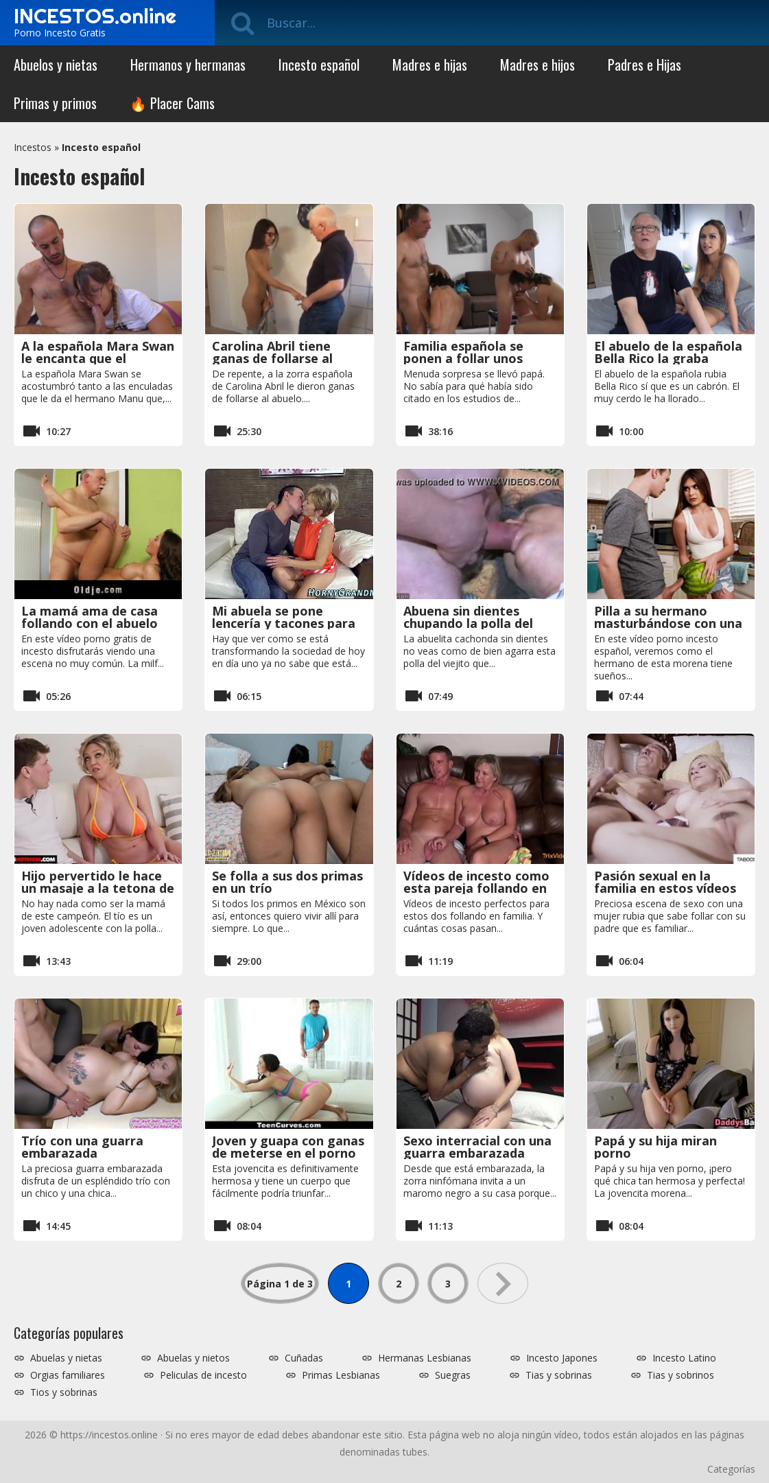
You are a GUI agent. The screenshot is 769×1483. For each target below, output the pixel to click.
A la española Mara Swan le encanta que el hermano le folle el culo (97, 358)
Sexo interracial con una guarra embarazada (477, 1146)
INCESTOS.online (95, 15)
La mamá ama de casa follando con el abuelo (89, 617)
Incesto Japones (562, 1358)
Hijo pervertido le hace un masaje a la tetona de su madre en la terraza (97, 888)
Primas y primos (55, 103)
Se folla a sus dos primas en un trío (287, 881)
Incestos (32, 147)
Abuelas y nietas (66, 1358)
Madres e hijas (429, 64)
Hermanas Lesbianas (424, 1358)
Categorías (731, 1468)
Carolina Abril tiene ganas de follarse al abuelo (272, 358)
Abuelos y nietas (55, 64)
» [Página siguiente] (502, 1283)
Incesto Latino (684, 1358)
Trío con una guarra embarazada (82, 1146)
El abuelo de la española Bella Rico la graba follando (668, 358)
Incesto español (319, 64)
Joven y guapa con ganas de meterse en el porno (288, 1146)
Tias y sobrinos (680, 1375)
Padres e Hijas (644, 64)
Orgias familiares (67, 1375)
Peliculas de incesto (203, 1375)
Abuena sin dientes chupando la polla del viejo (468, 623)
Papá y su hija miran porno (655, 1146)
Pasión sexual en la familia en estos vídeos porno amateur (665, 888)
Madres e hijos (537, 64)
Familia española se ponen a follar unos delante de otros (463, 358)
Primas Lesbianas (341, 1375)
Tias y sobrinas (558, 1375)
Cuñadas (304, 1358)
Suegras (453, 1375)
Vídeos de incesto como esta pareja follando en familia (476, 888)
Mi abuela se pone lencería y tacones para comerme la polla (283, 623)
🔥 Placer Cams (172, 103)
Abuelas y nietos (193, 1358)
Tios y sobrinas (63, 1392)
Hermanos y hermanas (188, 64)
